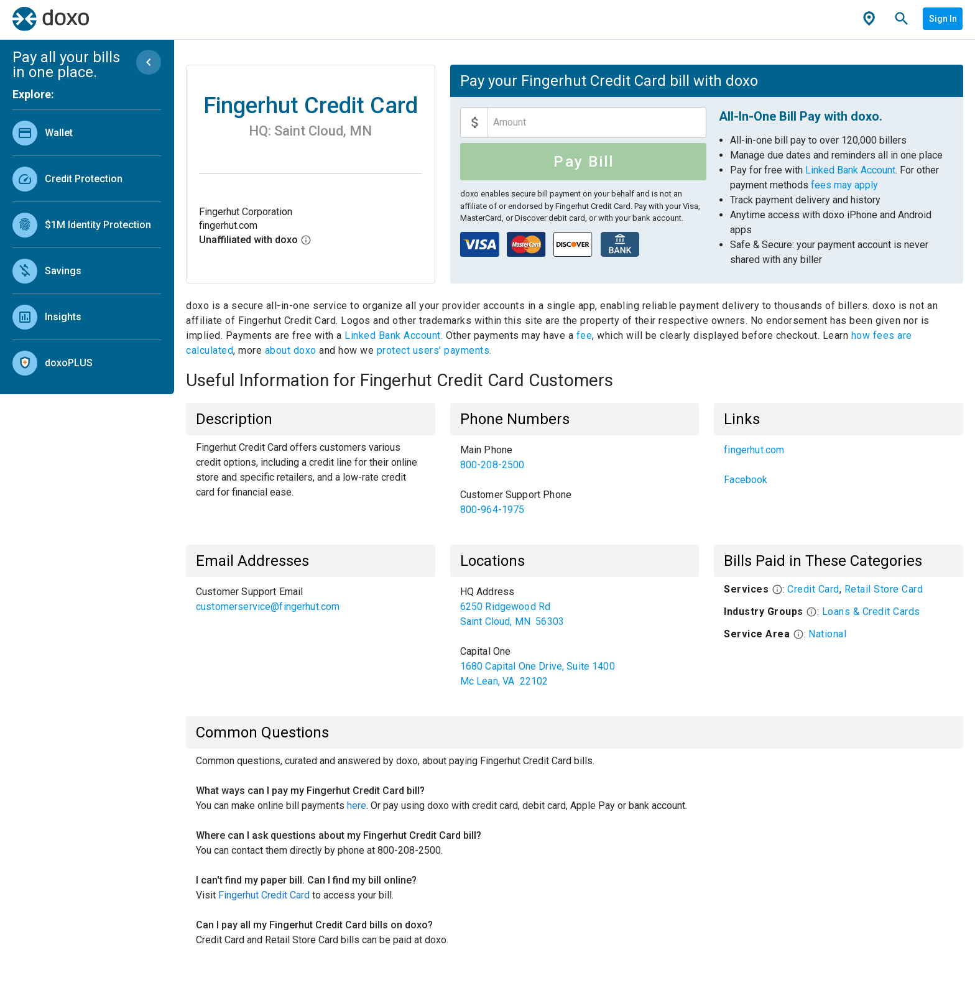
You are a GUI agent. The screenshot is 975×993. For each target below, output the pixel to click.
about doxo (290, 350)
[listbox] (86, 245)
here (356, 805)
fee (584, 335)
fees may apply (844, 185)
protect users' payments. (434, 350)
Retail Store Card (883, 589)
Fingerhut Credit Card (264, 895)
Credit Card (813, 589)
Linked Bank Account (850, 170)
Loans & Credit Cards (871, 611)
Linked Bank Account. (395, 335)
